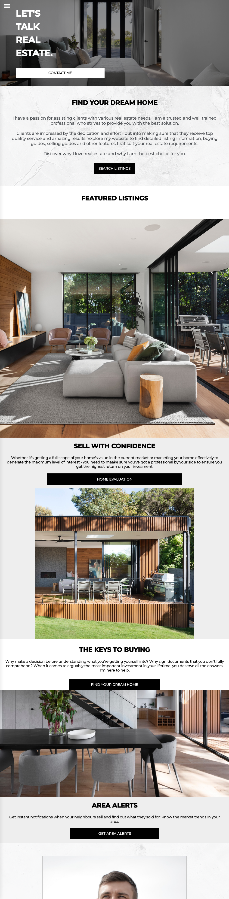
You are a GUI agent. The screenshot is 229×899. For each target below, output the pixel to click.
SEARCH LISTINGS (114, 168)
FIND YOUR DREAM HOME (114, 684)
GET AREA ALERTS (114, 833)
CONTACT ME (60, 73)
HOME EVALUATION (114, 479)
